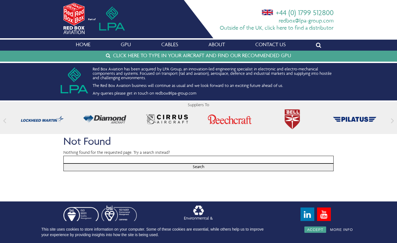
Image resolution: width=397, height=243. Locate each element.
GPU (126, 45)
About (216, 45)
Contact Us (270, 45)
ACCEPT (315, 230)
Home (83, 45)
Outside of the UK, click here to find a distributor (277, 28)
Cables (169, 45)
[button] (392, 120)
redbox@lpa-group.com (306, 21)
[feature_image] (42, 119)
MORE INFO (341, 230)
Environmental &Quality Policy (198, 215)
